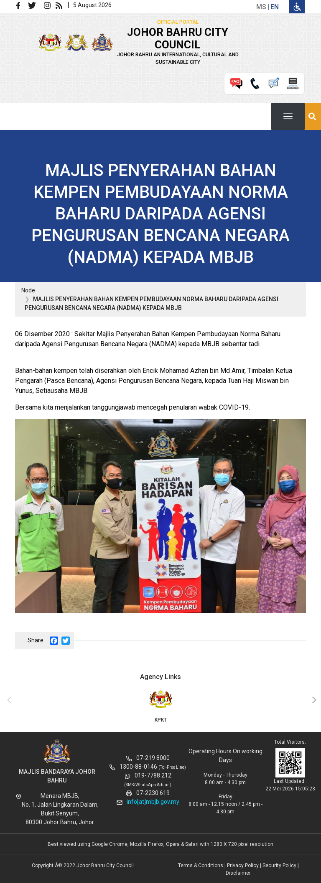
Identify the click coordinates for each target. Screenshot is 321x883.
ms (261, 7)
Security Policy (279, 865)
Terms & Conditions (200, 865)
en (274, 7)
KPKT (160, 706)
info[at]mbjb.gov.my (153, 801)
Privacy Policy (243, 865)
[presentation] (8, 700)
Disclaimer (238, 873)
